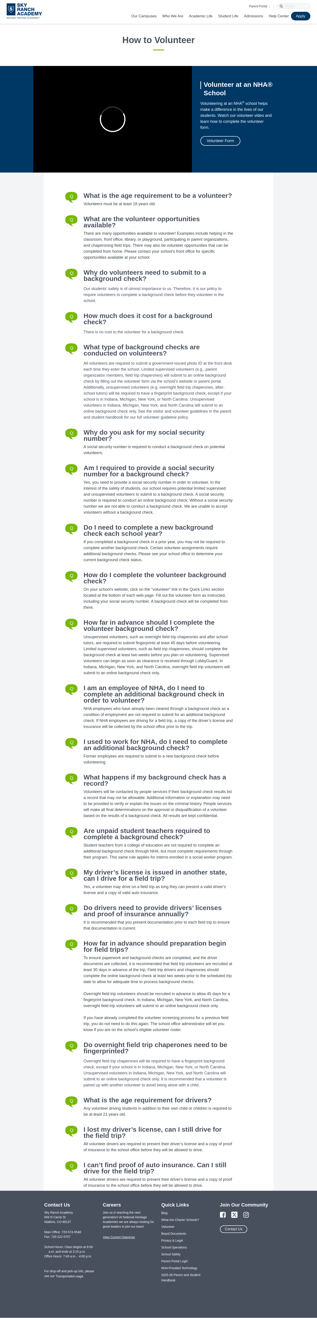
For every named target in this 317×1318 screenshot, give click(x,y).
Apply (300, 16)
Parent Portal (258, 6)
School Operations (174, 1247)
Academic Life (201, 16)
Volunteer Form (220, 141)
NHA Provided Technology (179, 1268)
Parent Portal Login (174, 1261)
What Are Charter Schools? (180, 1220)
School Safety (170, 1254)
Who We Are (172, 16)
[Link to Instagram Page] (246, 1215)
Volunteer (167, 1227)
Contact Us (233, 1229)
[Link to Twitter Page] (234, 1215)
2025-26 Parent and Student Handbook (180, 1277)
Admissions (253, 16)
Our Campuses (144, 16)
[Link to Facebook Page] (223, 1215)
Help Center (279, 16)
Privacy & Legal (172, 1240)
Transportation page (69, 1276)
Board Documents (173, 1233)
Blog (164, 1213)
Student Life (228, 16)
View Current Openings (119, 1237)
